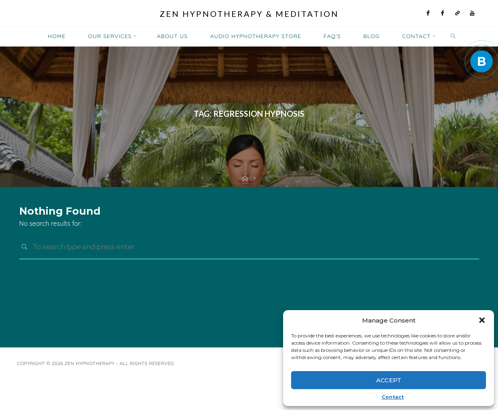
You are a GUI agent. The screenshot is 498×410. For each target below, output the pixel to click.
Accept (388, 380)
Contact (393, 397)
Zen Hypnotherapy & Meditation (249, 13)
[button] (482, 320)
